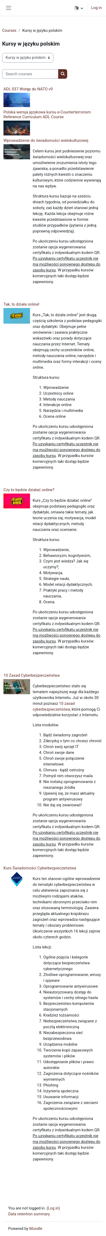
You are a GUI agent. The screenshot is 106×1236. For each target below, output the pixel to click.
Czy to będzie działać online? (28, 489)
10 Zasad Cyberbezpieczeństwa (31, 675)
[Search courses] (30, 74)
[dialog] (96, 1225)
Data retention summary (29, 1214)
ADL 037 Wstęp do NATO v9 (28, 89)
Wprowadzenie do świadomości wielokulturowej (45, 140)
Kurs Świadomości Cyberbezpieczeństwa (39, 868)
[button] (79, 8)
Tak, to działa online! (21, 304)
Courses (9, 30)
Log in (96, 7)
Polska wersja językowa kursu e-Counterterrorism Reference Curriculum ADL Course (47, 114)
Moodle (35, 1228)
